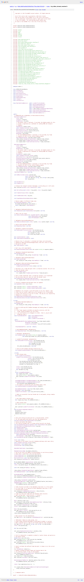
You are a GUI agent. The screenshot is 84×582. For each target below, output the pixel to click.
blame (44, 9)
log (40, 9)
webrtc (12, 6)
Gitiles (8, 580)
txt (78, 579)
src (16, 6)
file (37, 9)
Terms (15, 580)
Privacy (11, 580)
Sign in (81, 2)
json (82, 579)
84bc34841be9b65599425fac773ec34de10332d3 (31, 6)
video (48, 6)
